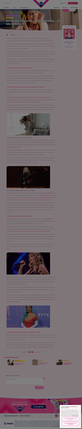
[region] (70, 416)
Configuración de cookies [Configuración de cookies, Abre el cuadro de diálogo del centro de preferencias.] (70, 424)
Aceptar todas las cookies (70, 419)
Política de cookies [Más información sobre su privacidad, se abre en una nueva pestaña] (75, 415)
